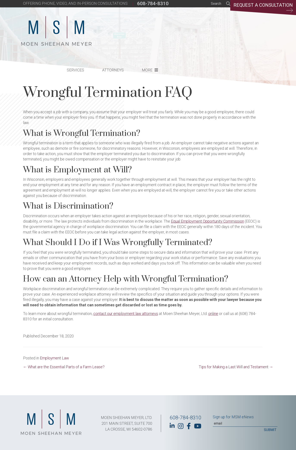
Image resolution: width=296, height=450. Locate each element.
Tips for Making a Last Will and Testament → (236, 367)
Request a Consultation (263, 7)
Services (146, 31)
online (213, 313)
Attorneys (184, 31)
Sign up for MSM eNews (233, 417)
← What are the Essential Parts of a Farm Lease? (64, 367)
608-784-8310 (153, 3)
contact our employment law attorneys (125, 313)
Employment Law (54, 358)
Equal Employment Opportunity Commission (207, 221)
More (218, 31)
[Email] (245, 423)
